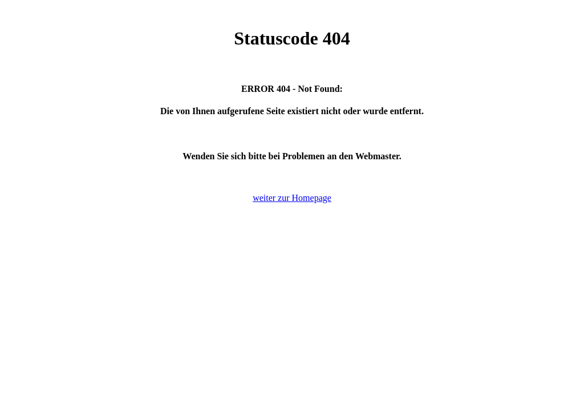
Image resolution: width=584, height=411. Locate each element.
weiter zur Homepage (292, 198)
